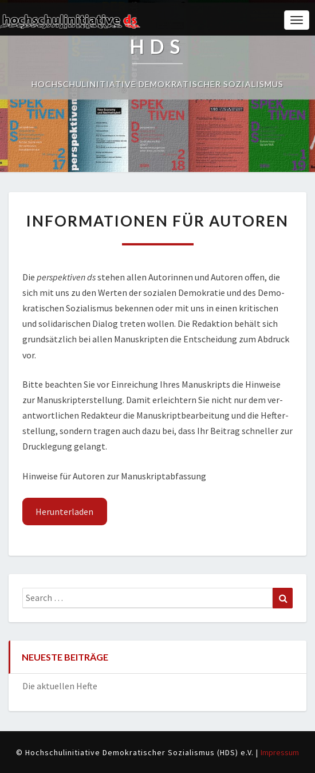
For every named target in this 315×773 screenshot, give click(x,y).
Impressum (280, 752)
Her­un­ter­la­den (64, 511)
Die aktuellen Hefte (59, 686)
